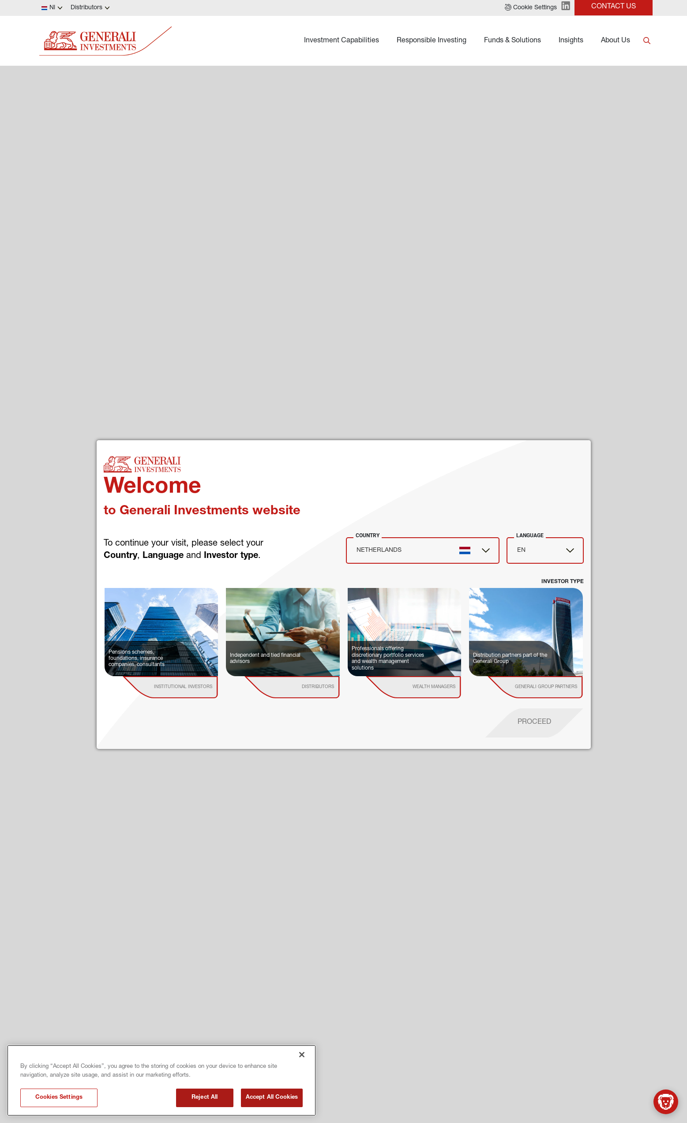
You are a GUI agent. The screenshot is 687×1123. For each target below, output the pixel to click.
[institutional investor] (183, 687)
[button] (530, 8)
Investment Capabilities (341, 41)
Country (367, 535)
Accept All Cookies (272, 1098)
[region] (161, 1080)
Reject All (204, 1098)
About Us (615, 41)
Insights (571, 41)
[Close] (302, 1054)
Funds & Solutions (512, 41)
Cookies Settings (59, 1098)
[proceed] (534, 722)
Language (530, 535)
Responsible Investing (431, 41)
